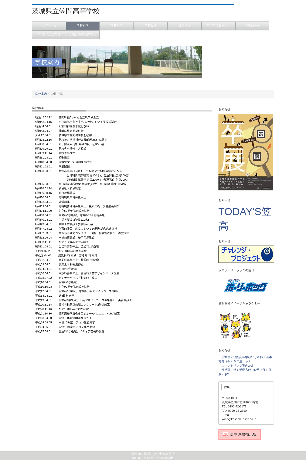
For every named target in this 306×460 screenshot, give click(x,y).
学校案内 (41, 94)
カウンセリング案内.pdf (237, 365)
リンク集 (156, 453)
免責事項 (169, 453)
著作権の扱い (140, 453)
